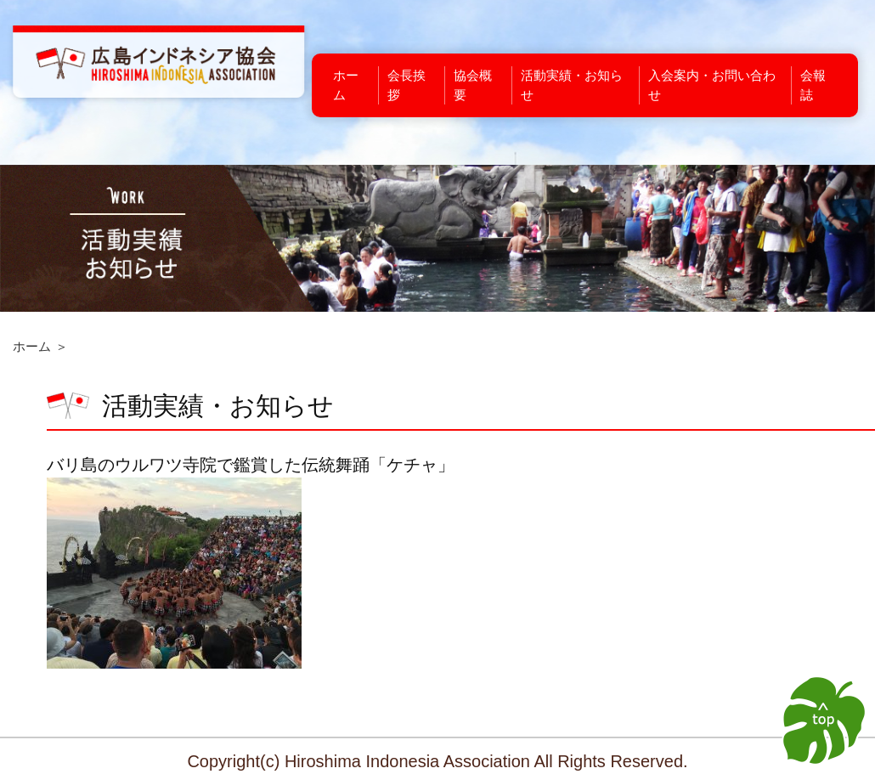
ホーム (32, 346)
